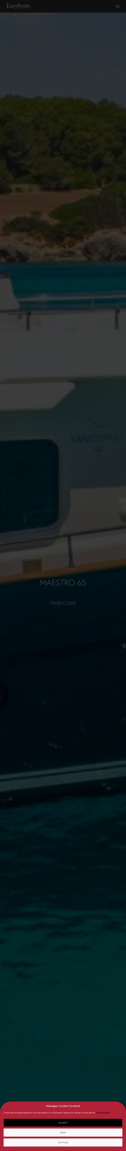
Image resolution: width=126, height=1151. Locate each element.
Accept (63, 1122)
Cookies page (103, 1112)
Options (63, 1142)
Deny (63, 1132)
